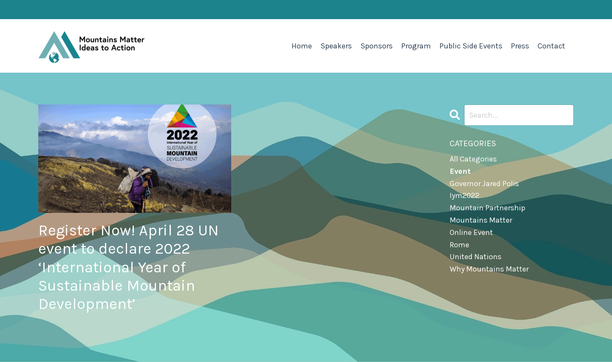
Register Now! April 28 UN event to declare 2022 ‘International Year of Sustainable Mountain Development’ (128, 267)
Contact (551, 46)
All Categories (473, 159)
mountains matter (481, 220)
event (460, 171)
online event (471, 232)
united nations (476, 256)
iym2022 (464, 195)
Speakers (336, 46)
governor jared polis (484, 183)
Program (416, 46)
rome (459, 244)
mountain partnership (487, 207)
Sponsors (376, 46)
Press (520, 46)
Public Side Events (470, 46)
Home (302, 46)
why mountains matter (489, 269)
